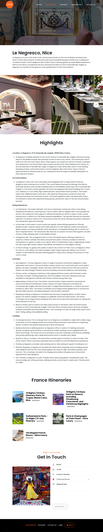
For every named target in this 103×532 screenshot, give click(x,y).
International (51, 4)
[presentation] (68, 498)
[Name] (73, 464)
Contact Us (90, 4)
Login (61, 525)
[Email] (73, 469)
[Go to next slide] (96, 104)
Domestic (63, 4)
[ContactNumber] (73, 474)
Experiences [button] (76, 4)
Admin (70, 525)
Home (39, 4)
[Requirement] (73, 486)
